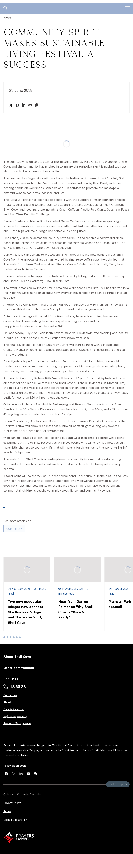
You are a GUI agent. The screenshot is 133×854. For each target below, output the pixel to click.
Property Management (17, 723)
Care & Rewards (13, 709)
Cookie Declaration (15, 819)
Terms (7, 811)
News (7, 18)
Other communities (18, 667)
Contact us (10, 695)
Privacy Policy (12, 803)
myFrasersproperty (15, 716)
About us (9, 702)
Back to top (118, 784)
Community (14, 528)
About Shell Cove (17, 656)
